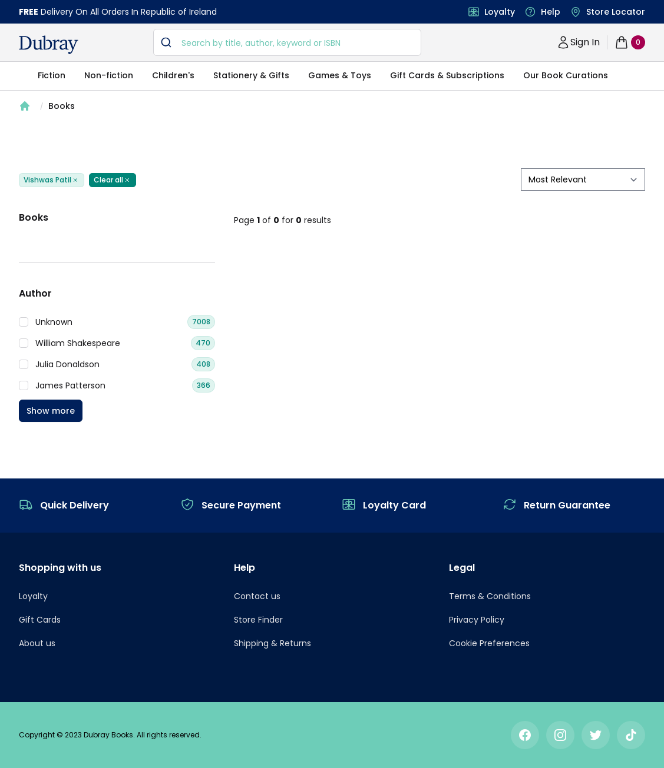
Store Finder (258, 620)
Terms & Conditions (490, 596)
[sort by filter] (583, 179)
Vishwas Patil (52, 180)
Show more (51, 411)
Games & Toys (339, 75)
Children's (173, 75)
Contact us (257, 596)
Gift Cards (40, 620)
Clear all (112, 180)
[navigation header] (48, 44)
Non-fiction (108, 75)
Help (550, 12)
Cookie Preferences (489, 643)
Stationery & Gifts (251, 75)
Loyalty (499, 12)
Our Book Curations (565, 75)
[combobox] (287, 42)
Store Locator (615, 12)
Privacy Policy (476, 620)
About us (37, 643)
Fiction (51, 75)
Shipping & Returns (272, 643)
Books (61, 106)
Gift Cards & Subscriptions (447, 75)
